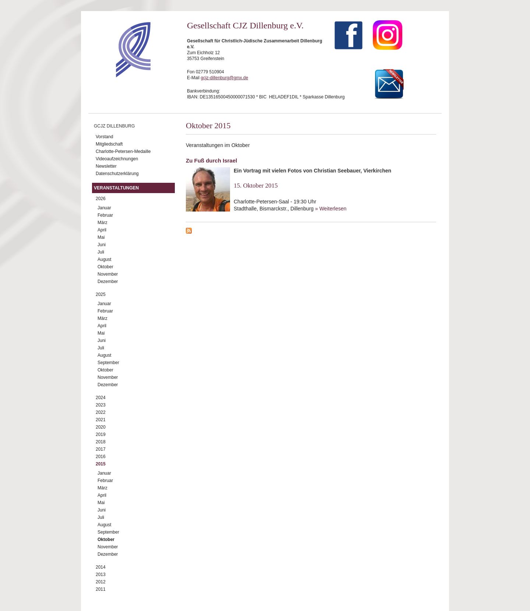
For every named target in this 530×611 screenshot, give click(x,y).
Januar (104, 207)
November (108, 274)
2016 (101, 456)
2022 (101, 412)
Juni (102, 244)
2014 (101, 567)
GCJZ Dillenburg (114, 126)
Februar (105, 215)
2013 (101, 574)
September (108, 362)
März (102, 222)
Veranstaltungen (116, 188)
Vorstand (104, 136)
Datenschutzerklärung (117, 173)
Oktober (105, 266)
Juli (101, 252)
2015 (101, 464)
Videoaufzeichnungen (117, 158)
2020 (101, 427)
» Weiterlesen (330, 209)
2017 (101, 449)
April (102, 230)
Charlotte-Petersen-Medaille (123, 151)
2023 (101, 405)
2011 (101, 589)
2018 (101, 441)
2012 (101, 581)
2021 (101, 419)
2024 (101, 397)
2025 (101, 294)
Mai (101, 237)
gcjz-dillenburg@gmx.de (224, 77)
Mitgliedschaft (109, 144)
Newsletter (106, 166)
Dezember (108, 281)
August (104, 259)
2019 (101, 434)
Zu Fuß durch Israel (211, 160)
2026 (101, 198)
